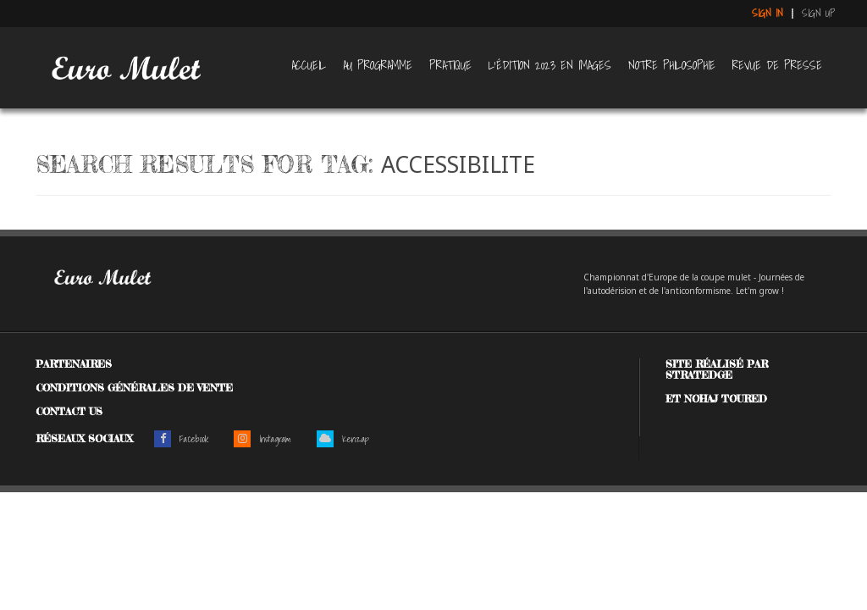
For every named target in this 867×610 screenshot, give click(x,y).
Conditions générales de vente (134, 387)
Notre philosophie (671, 65)
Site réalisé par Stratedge (716, 369)
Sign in (767, 13)
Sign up (819, 13)
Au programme (377, 65)
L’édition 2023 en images (550, 65)
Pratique (450, 65)
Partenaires (74, 363)
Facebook (181, 438)
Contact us (69, 411)
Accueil (308, 65)
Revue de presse (777, 65)
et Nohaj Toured (716, 398)
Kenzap (343, 438)
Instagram (262, 438)
